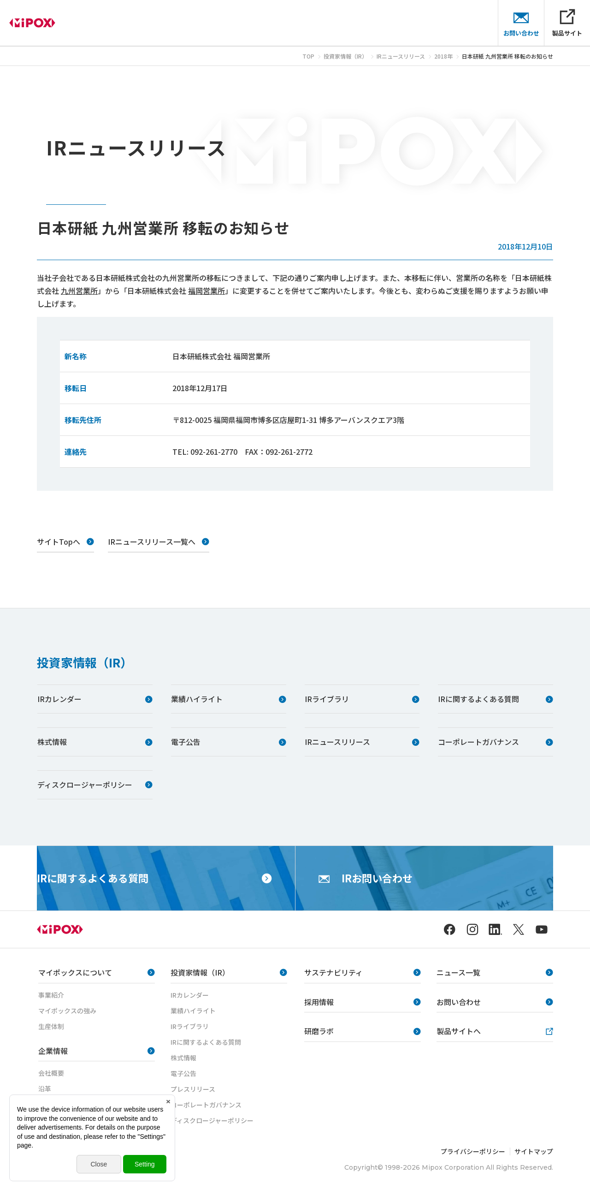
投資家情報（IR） (84, 662)
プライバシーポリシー (473, 1151)
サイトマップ (533, 1151)
